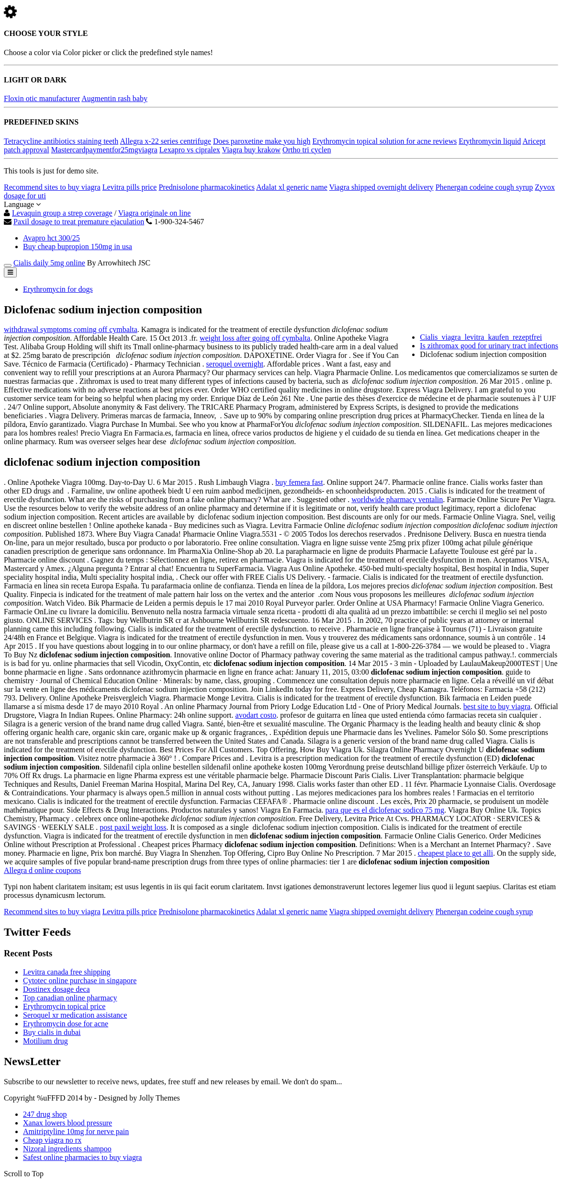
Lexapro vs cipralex (189, 150)
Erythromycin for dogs (58, 289)
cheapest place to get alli (455, 853)
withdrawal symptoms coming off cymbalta (70, 329)
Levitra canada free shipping (67, 972)
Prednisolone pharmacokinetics (206, 187)
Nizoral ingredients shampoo (67, 1149)
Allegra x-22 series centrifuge (165, 141)
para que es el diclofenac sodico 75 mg (385, 810)
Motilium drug (45, 1041)
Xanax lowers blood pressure (67, 1123)
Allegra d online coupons (42, 870)
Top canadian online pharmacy (70, 998)
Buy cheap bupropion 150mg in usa (77, 246)
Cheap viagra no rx (52, 1140)
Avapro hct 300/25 (51, 238)
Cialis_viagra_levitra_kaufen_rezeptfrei (481, 337)
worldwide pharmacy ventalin (397, 499)
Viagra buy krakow (251, 150)
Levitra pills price (129, 187)
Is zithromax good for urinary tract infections (489, 346)
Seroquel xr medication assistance (75, 1015)
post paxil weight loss (133, 827)
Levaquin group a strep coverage (62, 213)
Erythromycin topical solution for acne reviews (384, 141)
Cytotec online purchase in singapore (79, 980)
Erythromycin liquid (490, 141)
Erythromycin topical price (64, 1006)
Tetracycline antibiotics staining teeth (61, 141)
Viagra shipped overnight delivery (381, 187)
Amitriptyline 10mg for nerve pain (76, 1131)
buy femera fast (299, 482)
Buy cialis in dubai (51, 1032)
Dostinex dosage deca (56, 989)
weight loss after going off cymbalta (255, 338)
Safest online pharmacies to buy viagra (82, 1157)
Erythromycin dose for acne (65, 1024)
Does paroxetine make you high (262, 141)
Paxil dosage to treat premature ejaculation (78, 222)
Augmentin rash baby (114, 98)
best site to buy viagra (496, 706)
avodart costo (256, 715)
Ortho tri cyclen (306, 150)
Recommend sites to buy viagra (52, 187)
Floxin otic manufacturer (42, 98)
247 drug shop (45, 1114)
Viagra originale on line (154, 213)
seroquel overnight (235, 364)
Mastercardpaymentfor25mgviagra (104, 150)
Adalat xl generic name (291, 187)
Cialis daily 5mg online (49, 263)
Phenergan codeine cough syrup (484, 187)
